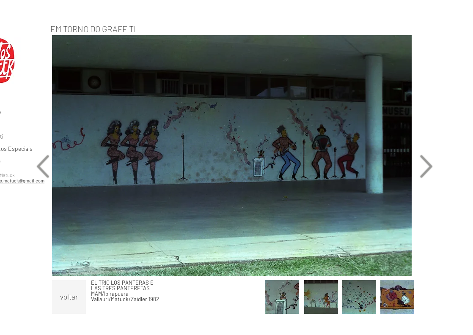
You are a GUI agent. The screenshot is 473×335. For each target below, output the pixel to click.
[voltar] (69, 297)
